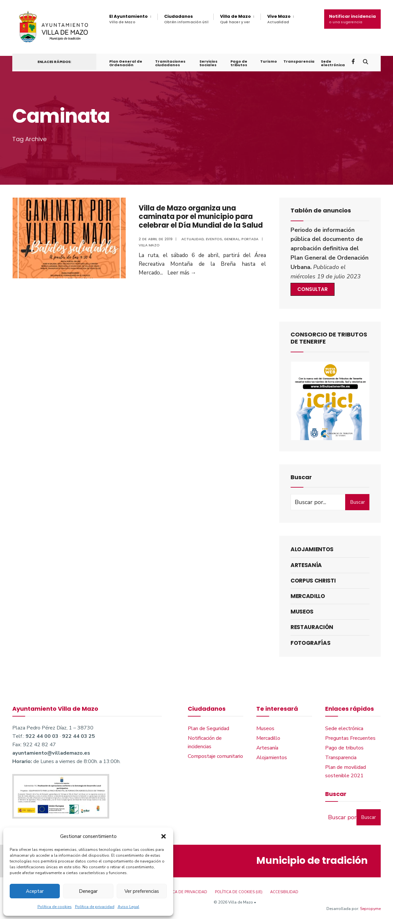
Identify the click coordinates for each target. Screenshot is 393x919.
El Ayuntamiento (128, 19)
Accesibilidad (284, 892)
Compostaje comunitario (215, 756)
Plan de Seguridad (208, 728)
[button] (163, 836)
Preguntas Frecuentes (350, 738)
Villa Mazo (148, 245)
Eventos (214, 239)
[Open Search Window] (365, 62)
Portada (250, 239)
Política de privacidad (94, 906)
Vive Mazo (279, 19)
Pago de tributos (238, 64)
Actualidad (192, 239)
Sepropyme (370, 909)
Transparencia (298, 62)
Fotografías (310, 643)
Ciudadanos (186, 19)
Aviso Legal (128, 906)
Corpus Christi (313, 581)
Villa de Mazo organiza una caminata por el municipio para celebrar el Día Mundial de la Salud (200, 217)
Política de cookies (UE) (238, 892)
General (231, 239)
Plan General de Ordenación (125, 64)
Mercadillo (308, 596)
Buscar (357, 502)
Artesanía (306, 565)
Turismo (268, 62)
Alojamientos (312, 550)
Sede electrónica (333, 64)
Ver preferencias (141, 891)
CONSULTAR (312, 289)
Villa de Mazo (235, 19)
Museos (302, 612)
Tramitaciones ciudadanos (170, 64)
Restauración (312, 628)
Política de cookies (54, 906)
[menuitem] (133, 19)
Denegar (88, 891)
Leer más (181, 273)
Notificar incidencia (352, 19)
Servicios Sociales (208, 64)
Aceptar (35, 891)
